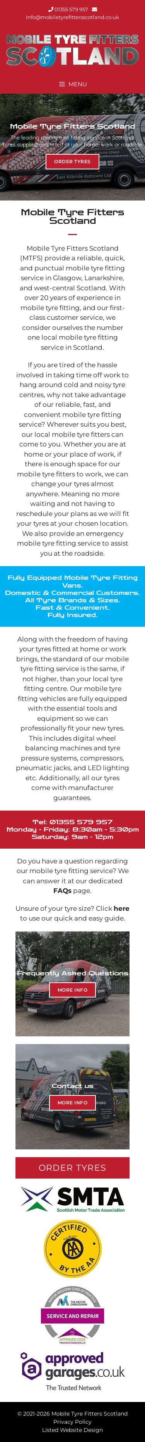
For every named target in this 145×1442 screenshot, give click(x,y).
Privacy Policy (72, 1421)
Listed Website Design (72, 1429)
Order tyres (72, 161)
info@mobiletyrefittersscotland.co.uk (72, 17)
